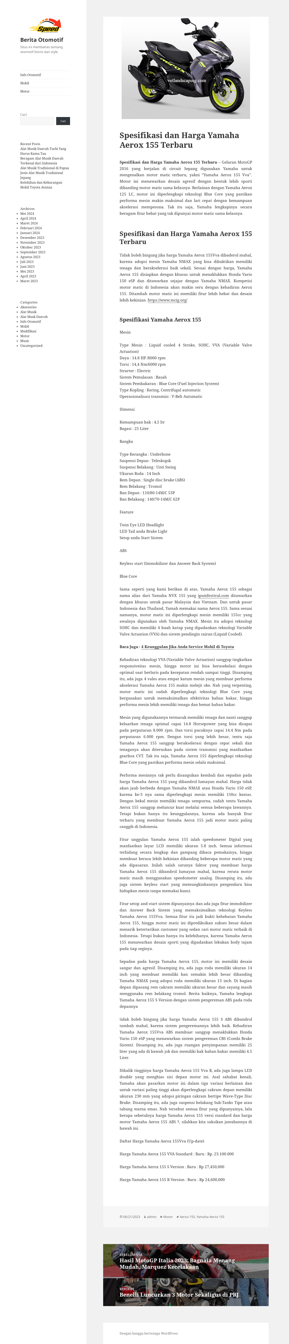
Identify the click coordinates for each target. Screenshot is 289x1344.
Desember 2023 (32, 237)
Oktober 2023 (30, 247)
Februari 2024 (31, 228)
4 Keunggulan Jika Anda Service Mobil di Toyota (187, 646)
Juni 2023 (27, 266)
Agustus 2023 (30, 257)
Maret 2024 (29, 223)
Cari (23, 114)
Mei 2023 (27, 271)
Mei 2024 (27, 213)
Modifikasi (28, 331)
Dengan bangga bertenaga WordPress (149, 1333)
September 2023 (32, 252)
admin (152, 1217)
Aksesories (28, 307)
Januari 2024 (30, 232)
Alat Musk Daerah (34, 317)
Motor (25, 91)
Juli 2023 (27, 261)
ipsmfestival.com (213, 595)
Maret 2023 (29, 281)
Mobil (24, 83)
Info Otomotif (30, 75)
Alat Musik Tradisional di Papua (44, 168)
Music (24, 341)
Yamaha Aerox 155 (210, 1217)
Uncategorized (31, 345)
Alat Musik (28, 312)
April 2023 (28, 276)
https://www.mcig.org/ (167, 300)
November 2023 (32, 242)
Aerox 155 (187, 1217)
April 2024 (28, 218)
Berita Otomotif (41, 39)
